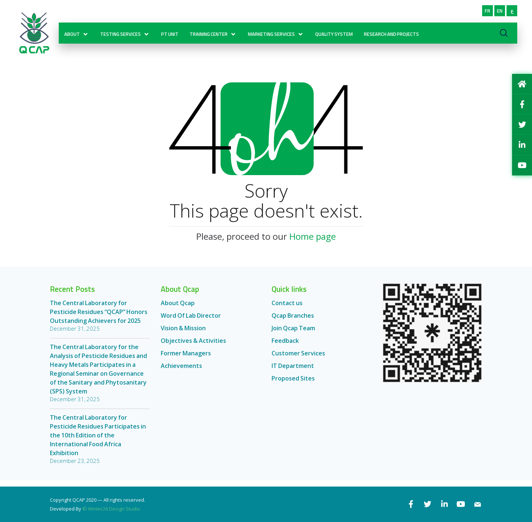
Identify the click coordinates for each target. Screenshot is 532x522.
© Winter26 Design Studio (111, 508)
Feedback (285, 346)
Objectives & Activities (193, 346)
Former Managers (186, 358)
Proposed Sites (293, 383)
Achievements (181, 371)
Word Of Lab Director (191, 321)
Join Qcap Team (293, 333)
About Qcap (178, 308)
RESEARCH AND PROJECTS (393, 38)
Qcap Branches (293, 321)
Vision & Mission (183, 333)
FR (487, 15)
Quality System (336, 38)
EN (499, 15)
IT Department (293, 371)
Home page (312, 241)
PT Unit (172, 38)
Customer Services (298, 358)
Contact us (287, 308)
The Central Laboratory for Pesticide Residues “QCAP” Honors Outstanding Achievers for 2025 (98, 317)
